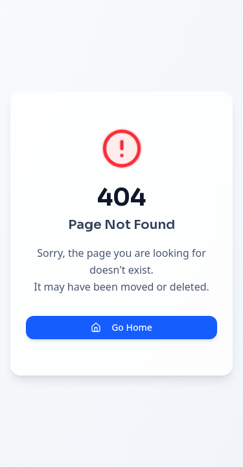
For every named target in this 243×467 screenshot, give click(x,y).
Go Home (121, 327)
